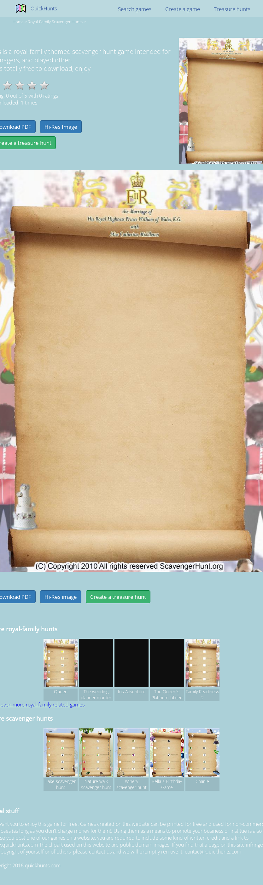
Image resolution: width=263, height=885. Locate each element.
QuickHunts (44, 8)
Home (18, 22)
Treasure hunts (232, 9)
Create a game (182, 9)
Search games (134, 9)
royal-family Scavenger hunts (55, 22)
